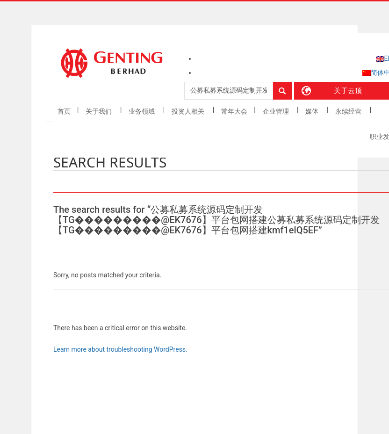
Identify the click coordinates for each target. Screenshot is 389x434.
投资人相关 (189, 111)
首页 (64, 111)
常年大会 (234, 111)
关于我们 (99, 111)
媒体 (312, 111)
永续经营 (349, 111)
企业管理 (276, 111)
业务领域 (142, 111)
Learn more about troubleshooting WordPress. (120, 349)
